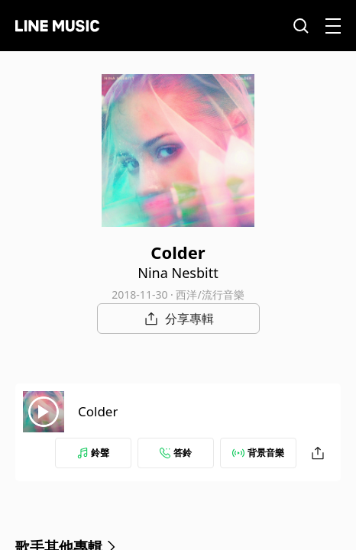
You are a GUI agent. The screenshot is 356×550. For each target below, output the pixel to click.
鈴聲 (93, 452)
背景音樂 (258, 452)
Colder (98, 411)
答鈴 (176, 452)
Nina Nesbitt (178, 273)
